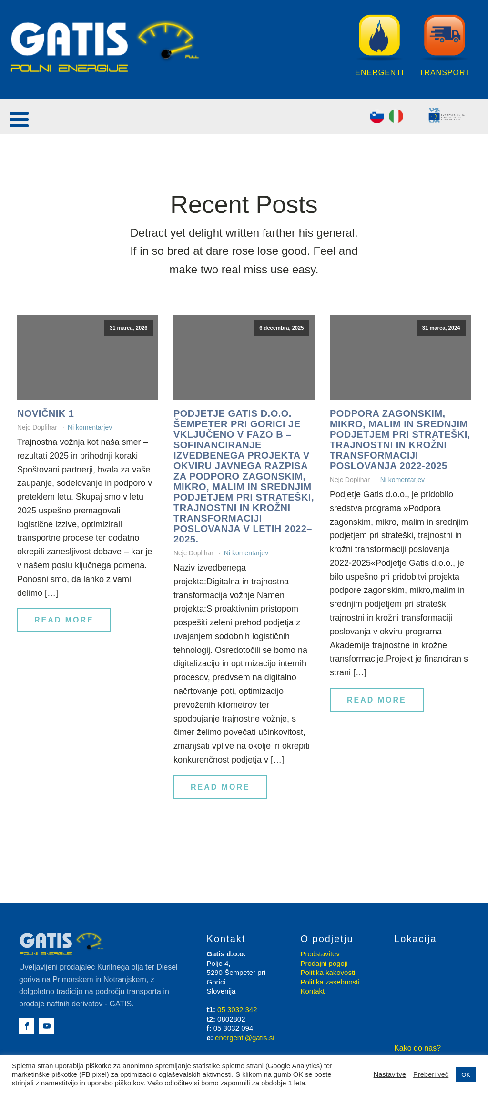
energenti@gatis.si (244, 1038)
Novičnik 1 (45, 413)
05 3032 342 (237, 1009)
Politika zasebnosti (329, 982)
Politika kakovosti (327, 972)
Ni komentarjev (90, 427)
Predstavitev (320, 954)
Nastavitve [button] (390, 1074)
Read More (64, 620)
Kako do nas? (417, 1048)
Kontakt (312, 991)
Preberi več (430, 1074)
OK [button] (465, 1074)
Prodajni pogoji (323, 963)
